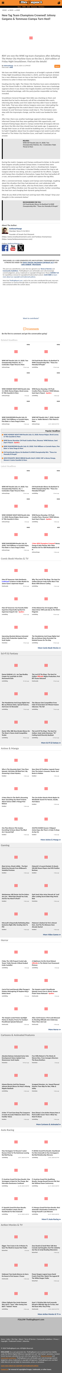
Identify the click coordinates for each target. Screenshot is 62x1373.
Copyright (4, 1341)
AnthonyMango (8, 66)
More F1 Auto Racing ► (51, 1219)
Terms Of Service (30, 1339)
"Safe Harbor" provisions (31, 265)
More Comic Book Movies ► (49, 648)
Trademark (12, 1341)
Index (8, 1339)
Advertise (26, 1341)
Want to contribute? (31, 317)
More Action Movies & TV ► (49, 1314)
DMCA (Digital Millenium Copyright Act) (38, 263)
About (21, 1339)
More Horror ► (54, 1029)
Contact (18, 1341)
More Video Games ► (52, 934)
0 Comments (31, 329)
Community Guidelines (10, 271)
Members (41, 7)
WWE (24, 7)
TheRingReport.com (16, 281)
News (19, 7)
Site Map (14, 1339)
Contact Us (4, 1369)
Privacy (56, 1339)
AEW (28, 7)
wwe (18, 10)
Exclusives (34, 7)
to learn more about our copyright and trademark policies (30, 276)
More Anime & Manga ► (51, 840)
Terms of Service (46, 269)
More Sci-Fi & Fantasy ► (51, 743)
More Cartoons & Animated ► (48, 1124)
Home (4, 10)
